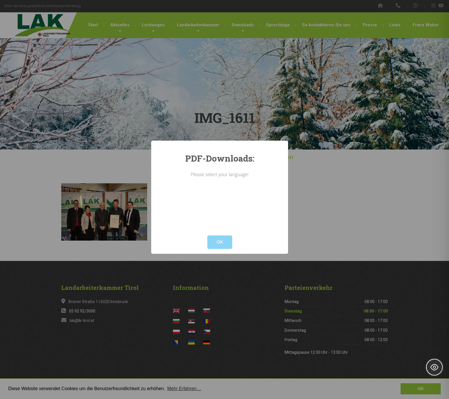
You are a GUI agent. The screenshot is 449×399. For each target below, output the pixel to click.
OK (219, 242)
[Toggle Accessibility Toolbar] (434, 367)
